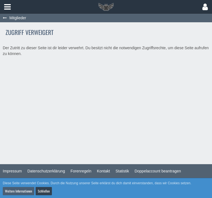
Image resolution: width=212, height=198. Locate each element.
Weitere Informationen (18, 191)
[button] (7, 6)
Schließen (44, 191)
